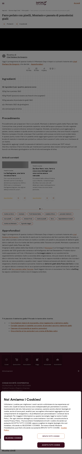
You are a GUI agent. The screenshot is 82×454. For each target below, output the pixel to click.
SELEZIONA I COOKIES (13, 438)
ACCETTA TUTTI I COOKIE (51, 445)
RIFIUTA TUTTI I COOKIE (50, 436)
